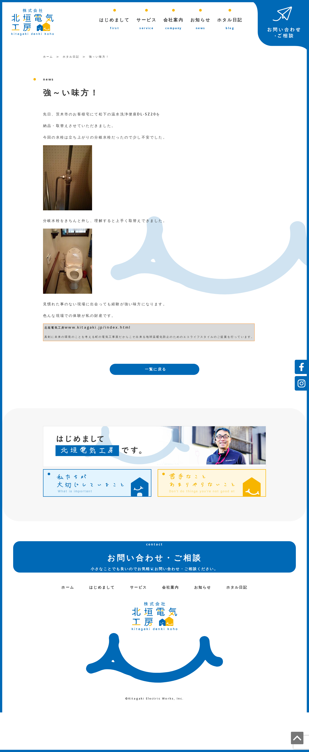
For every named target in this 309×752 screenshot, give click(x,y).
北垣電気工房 (54, 328)
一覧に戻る (155, 369)
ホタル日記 (71, 56)
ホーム (48, 56)
